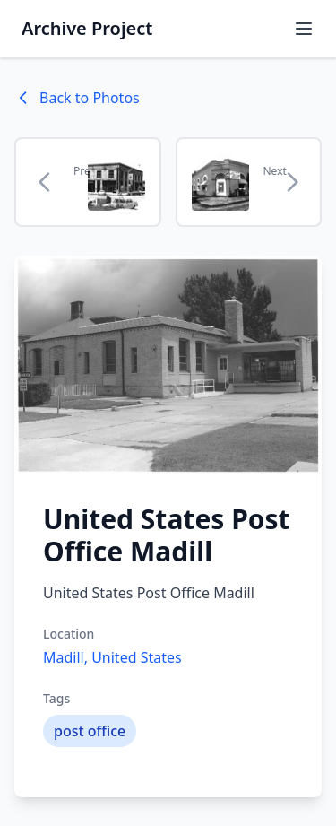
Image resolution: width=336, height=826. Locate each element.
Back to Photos (77, 98)
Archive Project (87, 28)
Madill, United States (112, 657)
